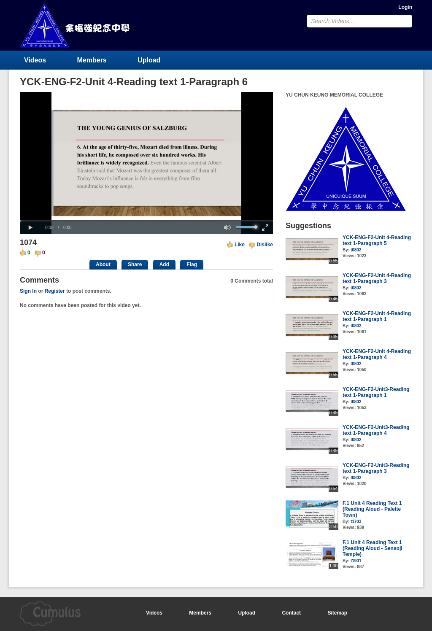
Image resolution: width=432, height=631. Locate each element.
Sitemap (337, 613)
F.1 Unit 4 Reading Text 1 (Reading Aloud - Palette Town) (372, 509)
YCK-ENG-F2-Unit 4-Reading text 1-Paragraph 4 (377, 354)
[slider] (146, 220)
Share (135, 264)
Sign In (28, 291)
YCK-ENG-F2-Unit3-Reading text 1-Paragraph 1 (376, 392)
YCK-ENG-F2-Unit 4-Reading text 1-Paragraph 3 (377, 278)
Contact (291, 613)
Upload (149, 60)
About (103, 264)
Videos (35, 60)
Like (240, 245)
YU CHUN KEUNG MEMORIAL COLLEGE (75, 25)
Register (55, 291)
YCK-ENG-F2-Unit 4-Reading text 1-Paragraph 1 (377, 316)
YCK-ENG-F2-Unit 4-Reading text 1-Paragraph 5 (377, 240)
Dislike (264, 245)
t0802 (356, 250)
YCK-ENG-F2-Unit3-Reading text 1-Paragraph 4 (376, 430)
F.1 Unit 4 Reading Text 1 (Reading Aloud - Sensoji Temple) (372, 548)
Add (164, 264)
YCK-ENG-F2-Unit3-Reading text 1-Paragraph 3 (376, 468)
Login (405, 7)
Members (92, 60)
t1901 (356, 560)
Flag (191, 264)
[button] (30, 227)
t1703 (356, 521)
